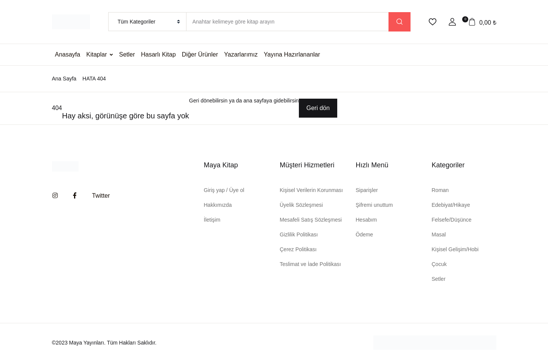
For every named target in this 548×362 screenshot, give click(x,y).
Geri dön (318, 108)
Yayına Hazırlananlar (292, 54)
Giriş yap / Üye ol (224, 190)
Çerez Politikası (298, 249)
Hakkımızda (218, 205)
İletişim (212, 220)
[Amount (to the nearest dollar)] (287, 21)
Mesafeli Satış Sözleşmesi (311, 220)
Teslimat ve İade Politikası (310, 264)
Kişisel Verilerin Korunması (311, 190)
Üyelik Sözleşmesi (301, 205)
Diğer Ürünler (200, 54)
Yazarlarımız (241, 54)
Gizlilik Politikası (299, 234)
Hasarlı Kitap (158, 54)
